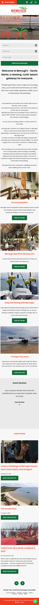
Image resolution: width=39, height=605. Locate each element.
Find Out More (19, 218)
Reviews (25, 593)
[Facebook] (22, 583)
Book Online (8, 2)
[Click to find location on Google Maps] (27, 2)
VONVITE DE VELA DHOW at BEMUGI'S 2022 (18, 550)
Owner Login (19, 602)
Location (14, 594)
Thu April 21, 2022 (5, 513)
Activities (19, 593)
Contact (20, 594)
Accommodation (19, 202)
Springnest (32, 600)
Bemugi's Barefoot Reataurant (19, 254)
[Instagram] (16, 583)
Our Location (19, 373)
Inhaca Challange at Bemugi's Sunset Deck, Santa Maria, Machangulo (19, 468)
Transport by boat (19, 356)
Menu (25, 594)
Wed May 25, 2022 (6, 473)
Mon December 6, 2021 (7, 555)
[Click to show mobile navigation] (36, 2)
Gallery (31, 593)
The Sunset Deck (8, 508)
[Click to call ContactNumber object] (31, 2)
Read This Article (9, 478)
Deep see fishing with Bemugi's (19, 302)
